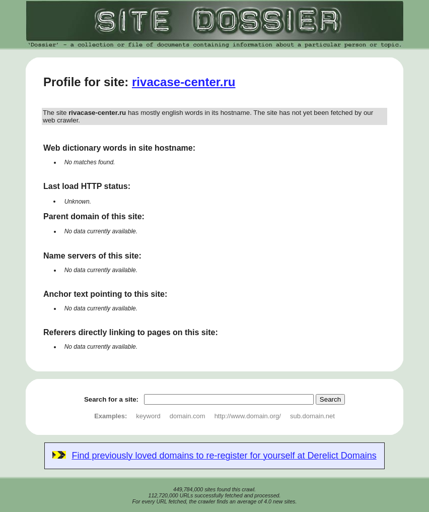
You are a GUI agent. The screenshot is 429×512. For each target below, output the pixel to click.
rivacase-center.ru (183, 82)
